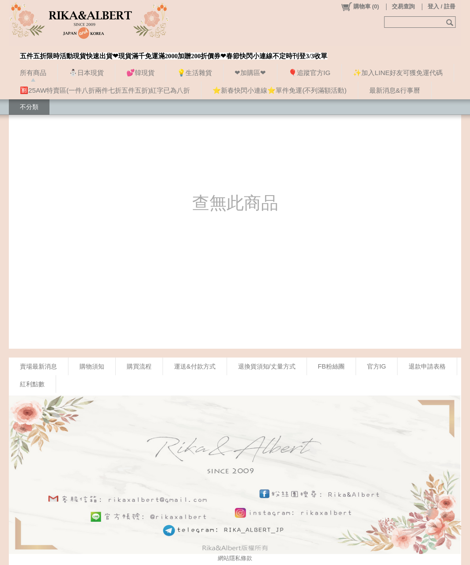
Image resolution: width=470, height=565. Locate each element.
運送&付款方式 (195, 366)
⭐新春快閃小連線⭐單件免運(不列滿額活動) (279, 90)
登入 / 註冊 (441, 6)
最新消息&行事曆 (394, 90)
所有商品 (33, 72)
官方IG (376, 366)
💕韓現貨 (140, 72)
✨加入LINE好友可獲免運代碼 (398, 72)
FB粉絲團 (331, 366)
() (359, 6)
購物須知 (92, 366)
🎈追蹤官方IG (309, 72)
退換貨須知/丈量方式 (267, 366)
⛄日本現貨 (86, 72)
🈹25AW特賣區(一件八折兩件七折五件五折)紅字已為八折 (105, 90)
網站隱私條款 (235, 558)
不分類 (29, 106)
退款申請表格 (427, 366)
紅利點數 (32, 384)
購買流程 (139, 366)
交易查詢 (403, 6)
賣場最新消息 (38, 366)
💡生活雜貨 (194, 72)
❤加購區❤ (250, 72)
